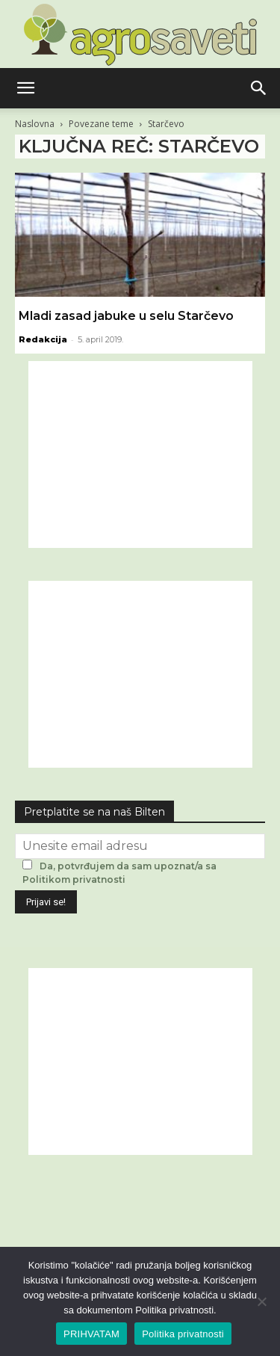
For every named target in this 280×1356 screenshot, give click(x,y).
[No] (261, 1301)
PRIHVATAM (91, 1334)
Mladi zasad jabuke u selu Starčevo (126, 316)
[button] (25, 88)
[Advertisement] (140, 454)
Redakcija (43, 339)
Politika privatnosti (183, 1334)
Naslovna (35, 123)
